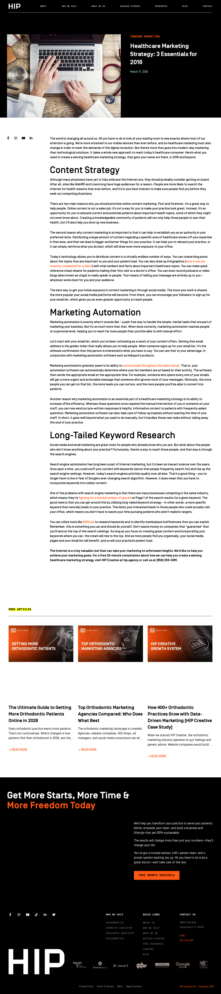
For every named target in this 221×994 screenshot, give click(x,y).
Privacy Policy (86, 986)
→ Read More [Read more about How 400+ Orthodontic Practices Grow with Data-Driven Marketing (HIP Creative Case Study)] (157, 756)
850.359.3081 (187, 940)
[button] (20, 609)
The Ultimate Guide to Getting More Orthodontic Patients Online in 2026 (40, 714)
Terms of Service (105, 986)
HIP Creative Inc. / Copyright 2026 (197, 986)
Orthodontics (115, 922)
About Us (149, 922)
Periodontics (115, 938)
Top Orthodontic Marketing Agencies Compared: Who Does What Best (110, 714)
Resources (161, 6)
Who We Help (69, 6)
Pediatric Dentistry (120, 933)
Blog (185, 6)
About (43, 6)
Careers (148, 949)
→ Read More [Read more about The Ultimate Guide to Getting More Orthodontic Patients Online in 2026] (18, 749)
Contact (207, 6)
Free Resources (153, 944)
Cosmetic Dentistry (119, 928)
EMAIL (183, 936)
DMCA (120, 986)
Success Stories (130, 6)
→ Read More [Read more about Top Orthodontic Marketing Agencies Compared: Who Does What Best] (87, 749)
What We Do (98, 6)
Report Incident (134, 986)
